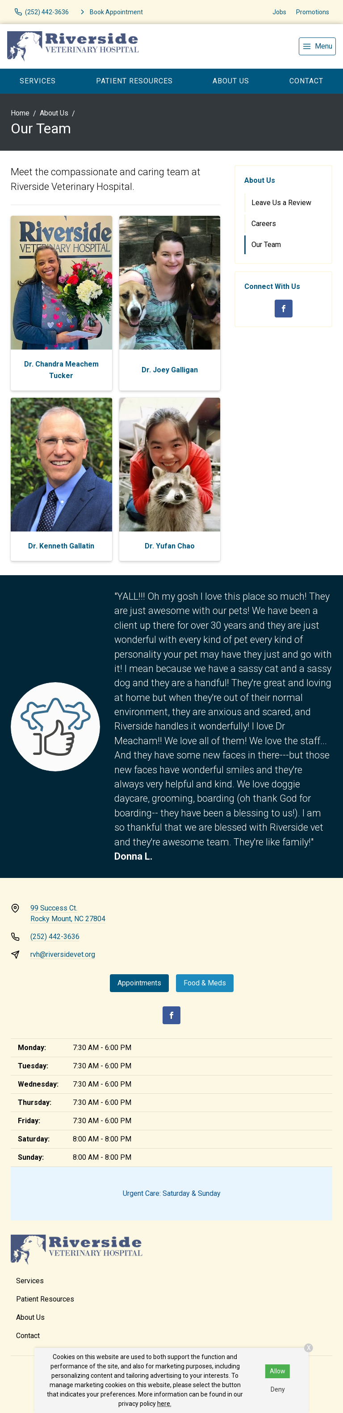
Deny (278, 1389)
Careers (263, 223)
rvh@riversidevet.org (62, 954)
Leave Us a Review (281, 202)
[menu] (317, 46)
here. (164, 1403)
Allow (277, 1371)
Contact (306, 81)
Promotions (312, 12)
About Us (231, 81)
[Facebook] (284, 308)
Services (38, 81)
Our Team (266, 244)
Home (20, 113)
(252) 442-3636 (54, 936)
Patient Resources (134, 81)
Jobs (279, 12)
